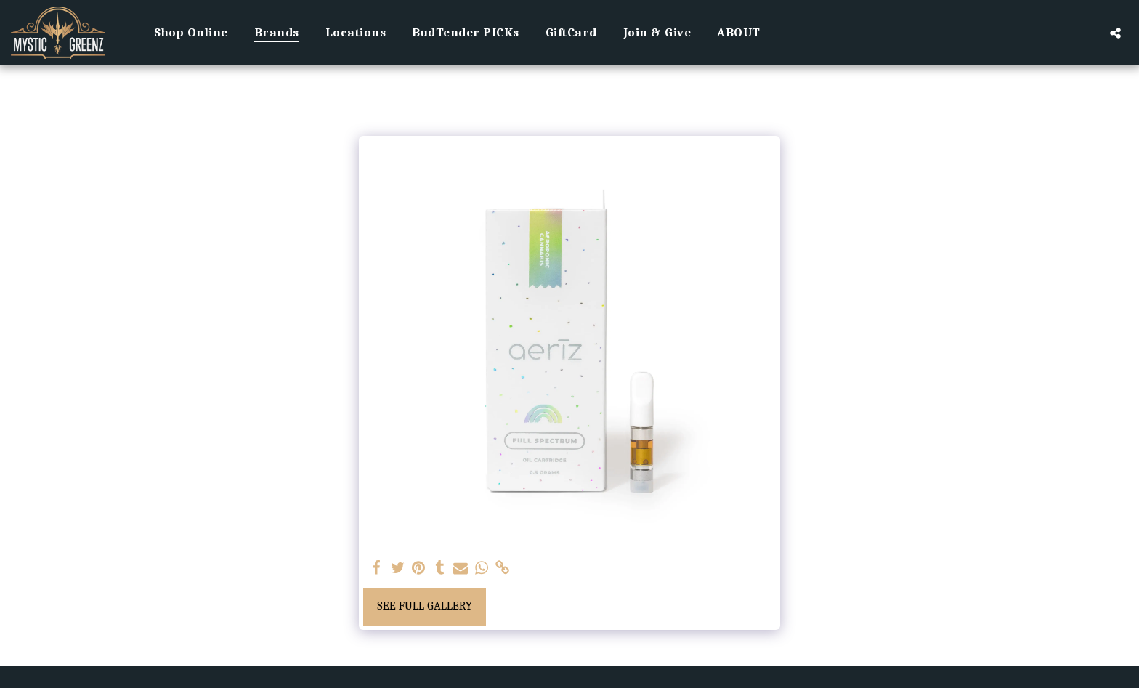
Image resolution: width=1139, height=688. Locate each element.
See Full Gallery (424, 605)
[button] (1115, 32)
